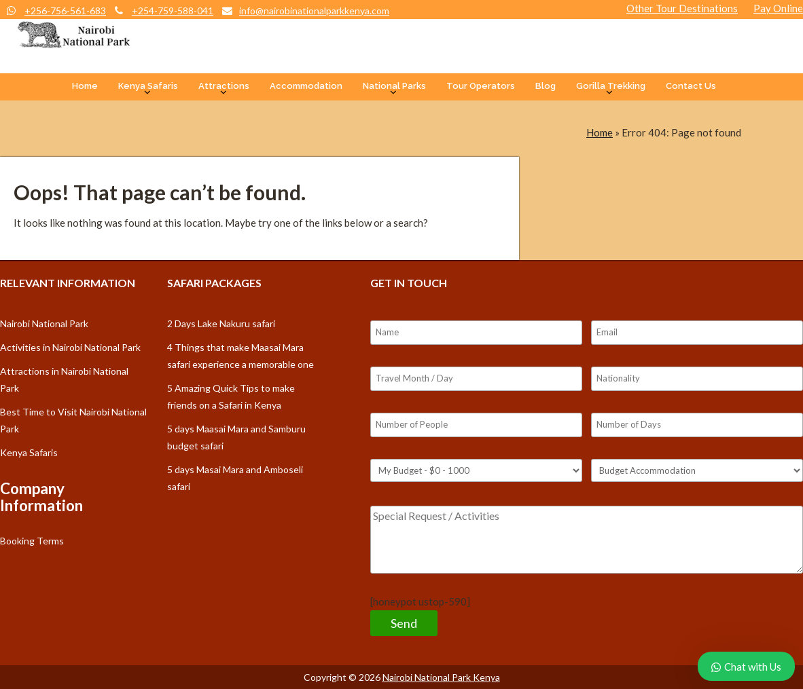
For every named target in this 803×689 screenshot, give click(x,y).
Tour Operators (480, 86)
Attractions (223, 86)
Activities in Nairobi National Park (70, 347)
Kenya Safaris (148, 86)
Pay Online (778, 8)
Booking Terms (32, 540)
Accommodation (306, 86)
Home (85, 86)
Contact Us (691, 86)
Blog (545, 86)
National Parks (394, 86)
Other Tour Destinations (682, 8)
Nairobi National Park (44, 323)
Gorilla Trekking (610, 86)
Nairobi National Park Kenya (441, 677)
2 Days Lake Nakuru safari (221, 323)
